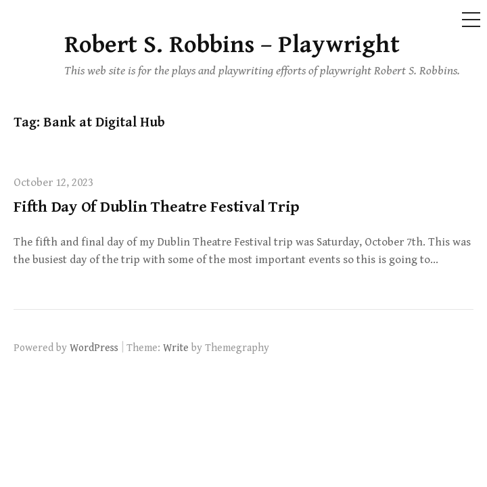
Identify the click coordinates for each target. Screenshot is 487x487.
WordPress (94, 348)
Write (176, 348)
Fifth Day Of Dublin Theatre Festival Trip (157, 207)
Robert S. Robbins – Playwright (232, 45)
